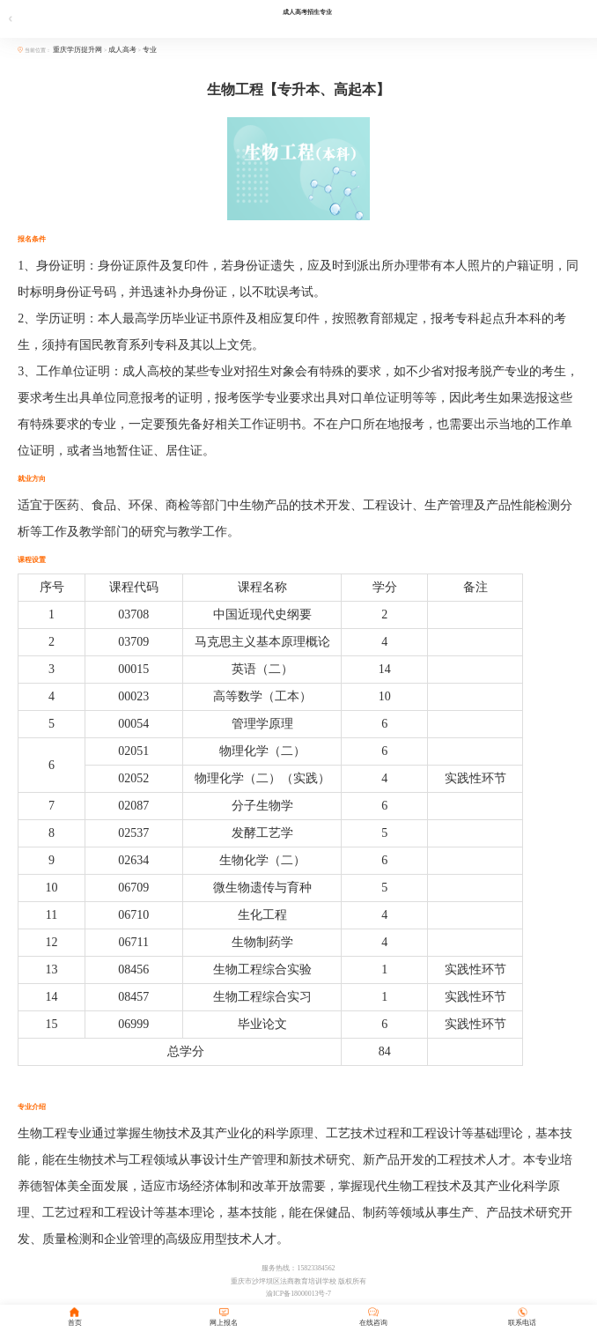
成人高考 (122, 50)
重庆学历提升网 (78, 50)
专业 (150, 50)
